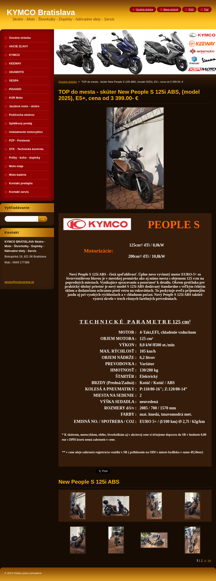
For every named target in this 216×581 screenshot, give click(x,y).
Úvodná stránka (67, 81)
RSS (191, 9)
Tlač (206, 9)
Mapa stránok (170, 9)
